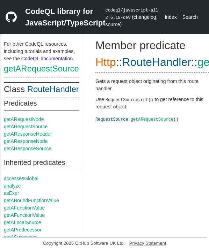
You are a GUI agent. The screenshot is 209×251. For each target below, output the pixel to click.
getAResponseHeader (28, 134)
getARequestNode (24, 119)
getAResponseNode (26, 141)
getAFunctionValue (24, 208)
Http (105, 62)
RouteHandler (53, 89)
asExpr (11, 193)
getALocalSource (22, 222)
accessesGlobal (21, 178)
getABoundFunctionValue (31, 200)
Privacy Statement (147, 243)
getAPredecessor (22, 230)
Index (170, 17)
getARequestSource (41, 68)
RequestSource (111, 119)
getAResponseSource (27, 148)
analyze (12, 186)
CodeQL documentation (47, 58)
